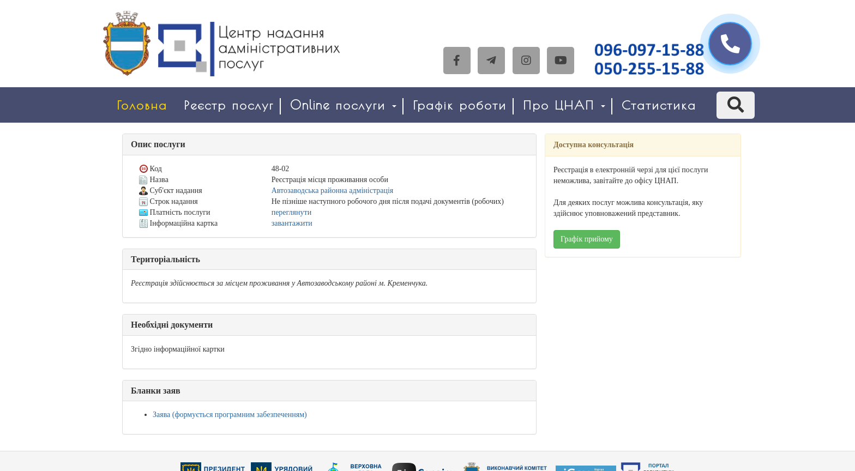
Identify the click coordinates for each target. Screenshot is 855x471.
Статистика (659, 105)
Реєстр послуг (229, 105)
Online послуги (343, 105)
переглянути (291, 212)
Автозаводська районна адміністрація (333, 190)
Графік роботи (460, 105)
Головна (142, 105)
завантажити (292, 223)
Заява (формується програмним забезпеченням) (230, 414)
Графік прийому (587, 239)
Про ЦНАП (564, 105)
